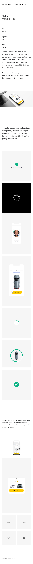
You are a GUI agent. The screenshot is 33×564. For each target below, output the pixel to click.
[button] (16, 447)
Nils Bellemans (7, 4)
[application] (16, 198)
